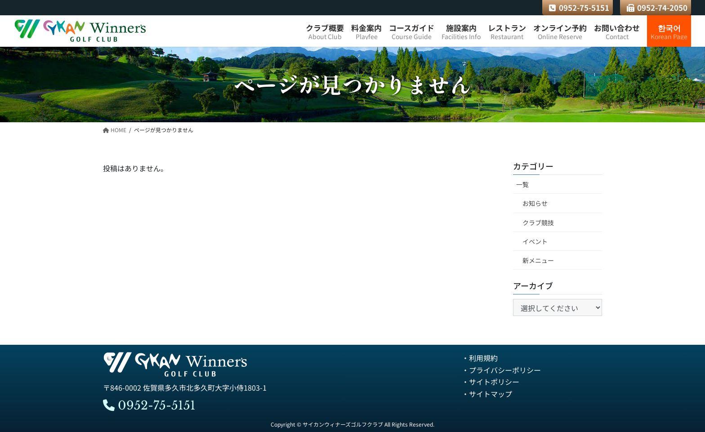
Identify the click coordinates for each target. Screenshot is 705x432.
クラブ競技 (538, 222)
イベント (535, 241)
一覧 (522, 184)
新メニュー (538, 260)
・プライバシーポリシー (501, 370)
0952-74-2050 (657, 7)
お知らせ (535, 203)
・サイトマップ (487, 393)
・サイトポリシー (490, 381)
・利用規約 (480, 358)
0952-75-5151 (579, 7)
